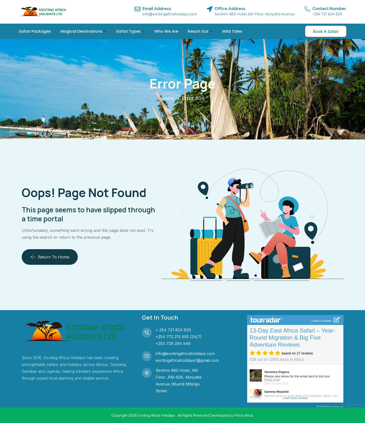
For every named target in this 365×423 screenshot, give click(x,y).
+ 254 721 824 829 (173, 329)
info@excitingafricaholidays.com (185, 353)
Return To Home (49, 257)
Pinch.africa (243, 415)
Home (168, 98)
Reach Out (200, 31)
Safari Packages (35, 31)
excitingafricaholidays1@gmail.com (187, 360)
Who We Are (166, 31)
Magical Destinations (83, 31)
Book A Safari (325, 31)
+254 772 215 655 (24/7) (179, 336)
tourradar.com (337, 406)
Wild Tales (232, 31)
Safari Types (130, 31)
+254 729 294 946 (173, 343)
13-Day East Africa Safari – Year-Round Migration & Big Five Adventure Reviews (292, 337)
